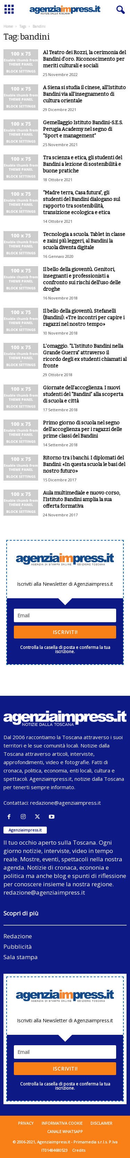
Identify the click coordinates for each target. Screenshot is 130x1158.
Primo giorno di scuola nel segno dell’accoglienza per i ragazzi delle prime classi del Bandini (82, 429)
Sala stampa (20, 957)
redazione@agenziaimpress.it (65, 802)
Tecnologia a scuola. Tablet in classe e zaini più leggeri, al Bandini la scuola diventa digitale (84, 241)
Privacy (26, 1123)
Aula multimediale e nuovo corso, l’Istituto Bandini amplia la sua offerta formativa (81, 499)
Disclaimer (101, 1123)
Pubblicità (17, 946)
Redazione (17, 936)
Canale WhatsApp (65, 1131)
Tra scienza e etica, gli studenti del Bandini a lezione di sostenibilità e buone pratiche (82, 164)
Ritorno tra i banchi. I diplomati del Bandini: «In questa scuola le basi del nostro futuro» (84, 464)
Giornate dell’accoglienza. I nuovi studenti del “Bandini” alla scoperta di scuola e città (83, 394)
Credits (78, 1150)
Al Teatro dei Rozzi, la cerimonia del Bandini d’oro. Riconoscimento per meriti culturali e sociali (84, 59)
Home (8, 26)
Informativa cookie (62, 1123)
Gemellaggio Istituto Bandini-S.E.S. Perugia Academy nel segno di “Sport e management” (83, 129)
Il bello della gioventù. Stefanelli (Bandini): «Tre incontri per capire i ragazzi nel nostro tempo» (83, 317)
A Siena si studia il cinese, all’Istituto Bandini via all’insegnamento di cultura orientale (84, 94)
